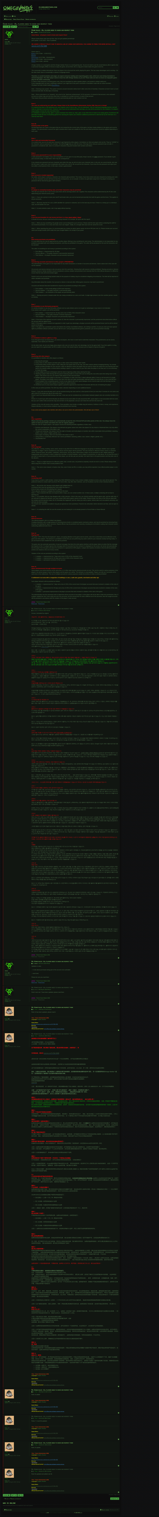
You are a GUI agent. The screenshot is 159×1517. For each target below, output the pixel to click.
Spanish (33, 59)
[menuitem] (14, 16)
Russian (33, 55)
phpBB (47, 1513)
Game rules (34, 603)
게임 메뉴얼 (44, 646)
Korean (33, 53)
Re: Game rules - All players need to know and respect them (52, 608)
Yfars (6, 1016)
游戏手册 (34, 1082)
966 (9, 1018)
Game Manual (55, 85)
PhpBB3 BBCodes (78, 1513)
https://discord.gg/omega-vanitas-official (54, 1028)
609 (9, 41)
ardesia (6, 39)
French (33, 61)
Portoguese (34, 57)
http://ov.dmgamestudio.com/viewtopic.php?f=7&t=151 (44, 1024)
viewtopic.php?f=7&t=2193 (39, 46)
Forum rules (41, 603)
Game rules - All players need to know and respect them (27, 24)
